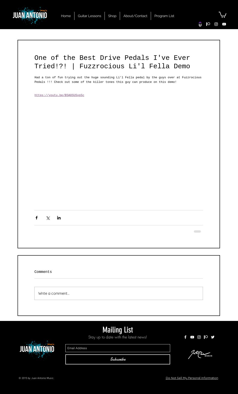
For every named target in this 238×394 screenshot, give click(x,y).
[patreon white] (208, 24)
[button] (222, 14)
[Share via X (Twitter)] (48, 218)
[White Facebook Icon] (185, 337)
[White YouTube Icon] (224, 24)
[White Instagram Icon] (216, 24)
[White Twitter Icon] (212, 337)
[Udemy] (200, 24)
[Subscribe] (117, 359)
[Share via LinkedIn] (59, 218)
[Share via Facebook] (36, 218)
